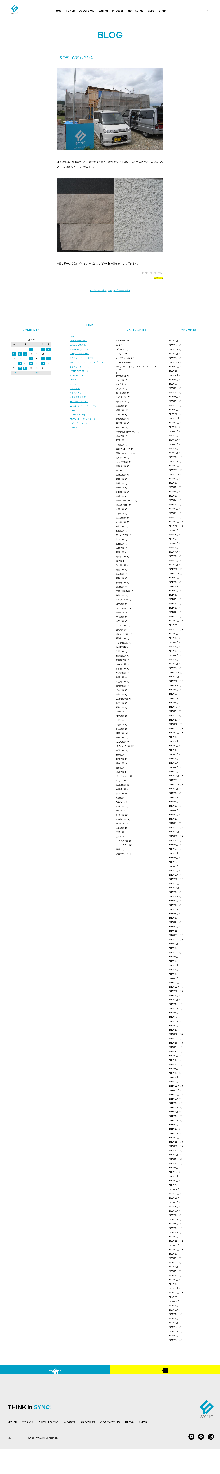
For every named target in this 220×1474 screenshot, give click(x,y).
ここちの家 (121, 742)
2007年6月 (173, 1318)
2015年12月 (174, 879)
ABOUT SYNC (86, 11)
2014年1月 (173, 978)
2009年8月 (173, 1206)
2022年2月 (173, 560)
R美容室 (119, 384)
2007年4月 (173, 1327)
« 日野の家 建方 (98, 290)
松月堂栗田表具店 (78, 399)
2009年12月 (174, 1189)
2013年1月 (173, 1030)
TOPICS (70, 11)
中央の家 (120, 513)
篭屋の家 (120, 483)
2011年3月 (173, 1124)
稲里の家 (120, 531)
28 (25, 368)
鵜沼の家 (120, 612)
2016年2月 (173, 870)
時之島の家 (121, 565)
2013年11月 (174, 987)
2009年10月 (174, 1198)
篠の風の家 (121, 419)
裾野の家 (120, 587)
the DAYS (120, 647)
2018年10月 (174, 733)
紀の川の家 (121, 401)
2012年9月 (173, 1047)
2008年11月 (174, 1245)
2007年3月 (173, 1331)
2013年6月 (173, 1008)
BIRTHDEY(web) (78, 418)
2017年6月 (173, 801)
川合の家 (120, 539)
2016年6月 (173, 853)
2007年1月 (173, 1340)
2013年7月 (173, 1004)
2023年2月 (173, 509)
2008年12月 (174, 1241)
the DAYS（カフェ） (80, 404)
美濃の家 (120, 496)
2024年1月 (173, 461)
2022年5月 (173, 547)
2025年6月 (173, 388)
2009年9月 (173, 1202)
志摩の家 (120, 737)
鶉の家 (119, 561)
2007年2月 (173, 1335)
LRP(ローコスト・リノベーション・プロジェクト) (136, 368)
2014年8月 (173, 948)
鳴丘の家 (120, 711)
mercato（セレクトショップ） (84, 409)
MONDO (74, 381)
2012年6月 (173, 1060)
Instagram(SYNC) (78, 345)
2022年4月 (173, 552)
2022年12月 (174, 517)
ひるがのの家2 (122, 535)
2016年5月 (173, 858)
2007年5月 (173, 1323)
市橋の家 (120, 578)
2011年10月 (174, 1094)
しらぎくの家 (122, 599)
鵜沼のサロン (122, 505)
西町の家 (120, 806)
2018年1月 (173, 771)
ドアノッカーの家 (124, 776)
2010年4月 (173, 1172)
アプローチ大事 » (122, 290)
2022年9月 (173, 530)
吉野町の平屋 (122, 699)
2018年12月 (174, 724)
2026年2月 (173, 354)
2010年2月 (173, 1181)
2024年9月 (173, 427)
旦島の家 (120, 733)
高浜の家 (120, 436)
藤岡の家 (120, 388)
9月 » (37, 373)
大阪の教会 (121, 376)
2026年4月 (173, 345)
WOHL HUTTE (77, 377)
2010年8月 (173, 1155)
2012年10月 (174, 1043)
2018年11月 (174, 728)
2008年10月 (174, 1249)
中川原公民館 (122, 643)
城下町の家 (121, 423)
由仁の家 (120, 380)
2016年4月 (173, 862)
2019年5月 (173, 702)
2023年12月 (174, 465)
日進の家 (120, 427)
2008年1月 (173, 1288)
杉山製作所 (75, 390)
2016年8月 (173, 845)
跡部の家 (120, 768)
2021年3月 (173, 608)
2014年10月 (174, 939)
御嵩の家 (120, 595)
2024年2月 (173, 457)
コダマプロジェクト (79, 427)
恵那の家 (120, 526)
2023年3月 (173, 504)
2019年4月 (173, 707)
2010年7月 (173, 1159)
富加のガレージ (123, 449)
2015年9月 (173, 892)
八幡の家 (120, 548)
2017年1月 (173, 823)
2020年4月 (173, 655)
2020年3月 (173, 659)
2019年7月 (173, 694)
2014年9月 (173, 944)
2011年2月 (173, 1129)
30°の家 (119, 630)
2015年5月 (173, 909)
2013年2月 (173, 1025)
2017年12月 (174, 776)
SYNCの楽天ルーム (79, 341)
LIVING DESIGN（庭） (81, 372)
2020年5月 (173, 651)
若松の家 (120, 479)
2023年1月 (173, 513)
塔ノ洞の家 (121, 673)
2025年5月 (173, 392)
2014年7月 (173, 952)
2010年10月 (174, 1146)
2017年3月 (173, 814)
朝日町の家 (121, 492)
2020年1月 (173, 668)
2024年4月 (173, 448)
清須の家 (120, 574)
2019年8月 (173, 689)
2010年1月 (173, 1185)
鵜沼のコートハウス (125, 500)
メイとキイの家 (123, 746)
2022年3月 (173, 556)
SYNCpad (120, 341)
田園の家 (120, 793)
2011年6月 (173, 1112)
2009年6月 (173, 1215)
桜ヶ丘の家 (121, 393)
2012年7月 (173, 1056)
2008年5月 (173, 1271)
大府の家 (120, 414)
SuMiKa (73, 431)
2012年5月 (173, 1064)
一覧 (110, 290)
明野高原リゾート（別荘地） (83, 359)
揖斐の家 (120, 703)
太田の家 (120, 720)
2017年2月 (173, 819)
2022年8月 (173, 534)
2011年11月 (174, 1090)
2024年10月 (174, 423)
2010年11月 (174, 1142)
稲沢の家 (120, 729)
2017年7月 (173, 797)
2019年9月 (173, 685)
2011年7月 (173, 1107)
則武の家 (120, 677)
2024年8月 (173, 431)
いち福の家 (121, 522)
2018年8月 (173, 741)
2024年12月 (174, 414)
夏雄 (118, 849)
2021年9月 (173, 582)
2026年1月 (173, 358)
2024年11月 (174, 418)
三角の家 (120, 828)
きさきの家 (121, 664)
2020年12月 (174, 621)
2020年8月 (173, 638)
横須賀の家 (121, 656)
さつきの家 (121, 625)
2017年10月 (174, 784)
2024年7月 (173, 435)
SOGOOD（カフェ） (80, 350)
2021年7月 (173, 590)
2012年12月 (174, 1034)
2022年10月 (174, 526)
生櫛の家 (120, 544)
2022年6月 (173, 543)
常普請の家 (121, 681)
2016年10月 (174, 836)
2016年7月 (173, 849)
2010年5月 (173, 1168)
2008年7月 (173, 1262)
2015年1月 (173, 926)
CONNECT (75, 413)
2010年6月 (173, 1163)
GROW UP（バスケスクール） (84, 422)
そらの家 (120, 690)
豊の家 (119, 470)
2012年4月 (173, 1069)
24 (43, 363)
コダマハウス (122, 608)
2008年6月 (173, 1267)
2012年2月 (173, 1077)
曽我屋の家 (121, 686)
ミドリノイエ (122, 841)
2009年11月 (174, 1193)
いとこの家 (121, 780)
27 (19, 368)
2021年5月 (173, 599)
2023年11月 (174, 470)
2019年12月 (174, 672)
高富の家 (120, 569)
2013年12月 (174, 982)
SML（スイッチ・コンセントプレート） (89, 363)
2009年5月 (173, 1219)
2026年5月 (173, 341)
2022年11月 (174, 522)
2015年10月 (174, 888)
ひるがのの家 (122, 634)
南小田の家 (121, 457)
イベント (120, 354)
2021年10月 (174, 577)
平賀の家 (120, 724)
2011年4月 (173, 1120)
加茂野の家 (121, 785)
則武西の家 (121, 556)
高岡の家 (120, 750)
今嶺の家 (120, 694)
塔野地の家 (121, 638)
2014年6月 (173, 957)
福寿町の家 (121, 582)
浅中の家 (120, 604)
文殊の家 (120, 836)
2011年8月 (173, 1103)
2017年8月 (173, 793)
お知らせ (120, 349)
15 (31, 358)
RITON (73, 386)
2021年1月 (173, 616)
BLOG (151, 11)
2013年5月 (173, 1012)
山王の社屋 (121, 518)
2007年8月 (173, 1310)
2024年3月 (173, 453)
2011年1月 (173, 1133)
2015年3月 (173, 918)
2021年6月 (173, 595)
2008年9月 (173, 1254)
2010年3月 (173, 1176)
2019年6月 (173, 698)
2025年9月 (173, 375)
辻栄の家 (120, 815)
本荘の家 (120, 617)
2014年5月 (173, 961)
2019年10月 (174, 681)
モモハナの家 (122, 462)
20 (19, 363)
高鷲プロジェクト (124, 453)
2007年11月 (174, 1297)
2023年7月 (173, 487)
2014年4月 (173, 965)
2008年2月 (173, 1284)
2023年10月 (174, 474)
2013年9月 (173, 995)
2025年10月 (174, 371)
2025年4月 (173, 397)
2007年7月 (173, 1314)
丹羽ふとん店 (76, 395)
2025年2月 (173, 405)
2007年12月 (174, 1292)
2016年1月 (173, 875)
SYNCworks (121, 362)
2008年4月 (173, 1275)
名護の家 (120, 410)
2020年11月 (174, 625)
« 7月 (14, 373)
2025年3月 (173, 401)
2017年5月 (173, 806)
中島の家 (120, 445)
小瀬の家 (120, 509)
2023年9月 (173, 478)
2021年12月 (174, 569)
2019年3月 (173, 711)
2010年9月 (173, 1150)
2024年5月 (173, 444)
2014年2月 (173, 974)
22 (31, 363)
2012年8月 (173, 1051)
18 (48, 358)
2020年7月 (173, 642)
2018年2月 (173, 767)
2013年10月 (174, 991)
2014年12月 (174, 931)
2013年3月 (173, 1021)
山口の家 (120, 406)
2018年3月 (173, 763)
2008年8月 (173, 1258)
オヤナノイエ (122, 845)
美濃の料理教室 (123, 591)
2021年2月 (173, 612)
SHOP (162, 11)
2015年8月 (173, 896)
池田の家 (120, 651)
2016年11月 (174, 832)
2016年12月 (174, 827)
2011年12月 (174, 1086)
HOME (58, 11)
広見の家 (120, 798)
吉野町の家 (121, 789)
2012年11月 (174, 1038)
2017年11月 (174, 780)
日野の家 (158, 278)
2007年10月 (174, 1301)
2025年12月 (174, 362)
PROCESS (118, 11)
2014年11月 (174, 935)
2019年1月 (173, 720)
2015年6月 (173, 905)
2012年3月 (173, 1073)
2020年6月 (173, 646)
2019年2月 (173, 715)
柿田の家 (120, 755)
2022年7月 (173, 539)
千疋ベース (121, 397)
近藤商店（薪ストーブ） (81, 368)
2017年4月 (173, 810)
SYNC (73, 336)
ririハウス (120, 823)
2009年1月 (173, 1236)
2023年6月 (173, 491)
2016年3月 (173, 866)
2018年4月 (173, 758)
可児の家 (120, 716)
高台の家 (120, 772)
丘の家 (119, 811)
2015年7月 (173, 900)
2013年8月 (173, 1000)
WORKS (103, 11)
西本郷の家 (121, 819)
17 (43, 358)
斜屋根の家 (121, 660)
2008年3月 (173, 1280)
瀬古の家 (120, 763)
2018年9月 (173, 737)
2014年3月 (173, 969)
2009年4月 (173, 1224)
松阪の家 (120, 440)
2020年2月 (173, 664)
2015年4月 (173, 913)
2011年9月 (173, 1099)
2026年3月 (173, 349)
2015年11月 (174, 883)
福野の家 (120, 552)
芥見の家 (120, 832)
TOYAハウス (121, 802)
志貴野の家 (121, 466)
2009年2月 (173, 1232)
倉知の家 (120, 621)
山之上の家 (121, 475)
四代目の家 (121, 668)
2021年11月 (174, 573)
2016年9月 (173, 840)
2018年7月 (173, 746)
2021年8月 (173, 586)
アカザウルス (122, 854)
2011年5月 (173, 1116)
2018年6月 (173, 750)
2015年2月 (173, 922)
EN (207, 11)
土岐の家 (120, 487)
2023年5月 (173, 496)
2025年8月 (173, 379)
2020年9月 (173, 634)
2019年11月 (174, 677)
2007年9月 (173, 1305)
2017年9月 (173, 789)
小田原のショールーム (126, 432)
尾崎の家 (120, 707)
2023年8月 (173, 483)
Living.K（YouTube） (80, 354)
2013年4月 (173, 1017)
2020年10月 (174, 629)
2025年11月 (174, 366)
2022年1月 (173, 565)
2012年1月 (173, 1081)
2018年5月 (173, 754)
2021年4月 (173, 603)
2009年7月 (173, 1211)
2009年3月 (173, 1228)
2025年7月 (173, 384)
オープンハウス (123, 358)
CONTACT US (135, 11)
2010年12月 (174, 1137)
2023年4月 (173, 500)
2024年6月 (173, 440)
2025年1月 (173, 410)
